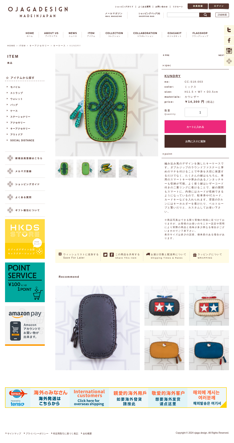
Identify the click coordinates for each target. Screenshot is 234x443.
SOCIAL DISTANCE (22, 140)
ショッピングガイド (124, 6)
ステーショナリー (20, 116)
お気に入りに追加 (195, 141)
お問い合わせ (161, 6)
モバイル (15, 87)
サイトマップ (14, 433)
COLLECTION (114, 34)
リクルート (178, 6)
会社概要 (87, 433)
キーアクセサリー (39, 46)
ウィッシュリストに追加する (81, 256)
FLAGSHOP (200, 34)
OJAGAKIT (174, 34)
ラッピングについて (210, 256)
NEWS (73, 34)
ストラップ (16, 93)
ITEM (91, 34)
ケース (14, 111)
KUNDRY (173, 76)
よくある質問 (144, 6)
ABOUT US (51, 34)
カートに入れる (195, 127)
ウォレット (16, 99)
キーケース (59, 46)
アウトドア (16, 134)
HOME (30, 34)
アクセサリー (17, 122)
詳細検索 (222, 14)
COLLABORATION (145, 34)
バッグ (14, 105)
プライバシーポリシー (37, 433)
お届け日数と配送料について (168, 256)
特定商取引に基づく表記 (65, 433)
